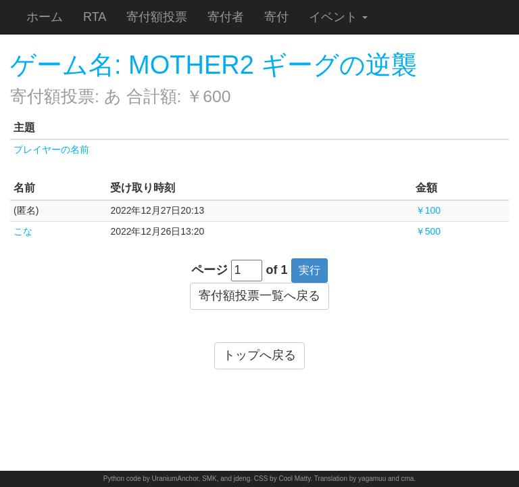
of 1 (277, 270)
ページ (209, 270)
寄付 (276, 17)
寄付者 (225, 17)
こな (23, 231)
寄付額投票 (156, 17)
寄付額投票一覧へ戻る (259, 295)
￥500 (428, 231)
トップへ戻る (259, 355)
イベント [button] (338, 17)
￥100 (428, 210)
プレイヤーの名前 (51, 149)
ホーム (44, 17)
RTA (94, 17)
